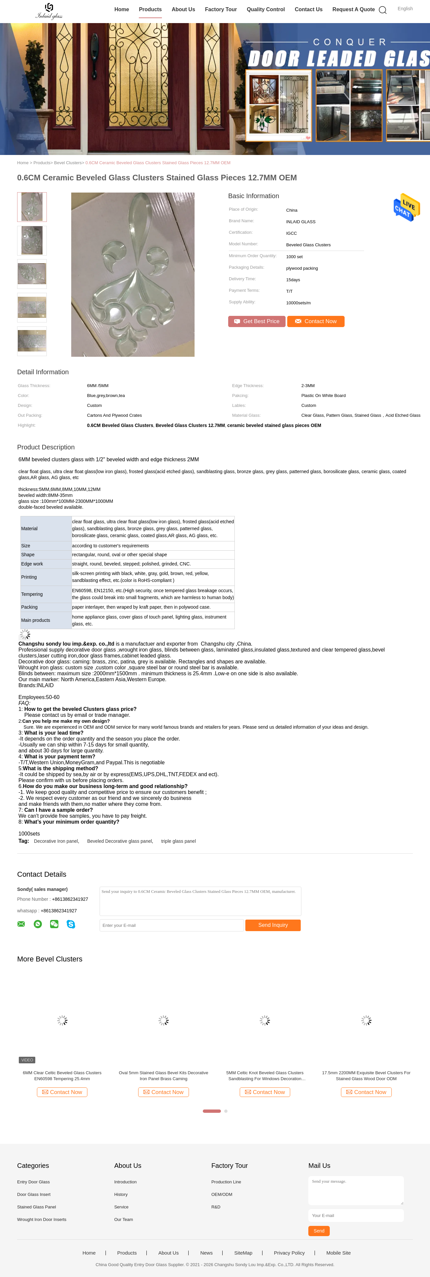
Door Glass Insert (33, 1194)
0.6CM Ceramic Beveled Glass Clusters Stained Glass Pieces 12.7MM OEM (157, 162)
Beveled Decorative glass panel (119, 841)
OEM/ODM (221, 1194)
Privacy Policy (289, 1253)
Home (121, 9)
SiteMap (243, 1253)
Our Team (123, 1219)
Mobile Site (338, 1253)
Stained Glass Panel (36, 1206)
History (120, 1194)
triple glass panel (178, 841)
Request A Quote (353, 9)
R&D (215, 1206)
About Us (183, 9)
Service (121, 1206)
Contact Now (316, 321)
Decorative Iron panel (56, 841)
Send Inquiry (273, 925)
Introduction (125, 1181)
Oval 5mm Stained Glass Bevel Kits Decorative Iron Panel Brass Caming (163, 1075)
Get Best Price (256, 321)
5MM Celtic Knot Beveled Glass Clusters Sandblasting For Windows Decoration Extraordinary (264, 1076)
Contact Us (308, 9)
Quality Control (266, 9)
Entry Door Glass (33, 1181)
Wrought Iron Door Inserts (41, 1219)
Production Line (226, 1181)
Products (150, 9)
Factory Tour (221, 9)
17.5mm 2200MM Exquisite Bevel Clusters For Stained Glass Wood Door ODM (366, 1075)
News (206, 1253)
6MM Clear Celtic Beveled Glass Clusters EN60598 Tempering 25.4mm (62, 1075)
